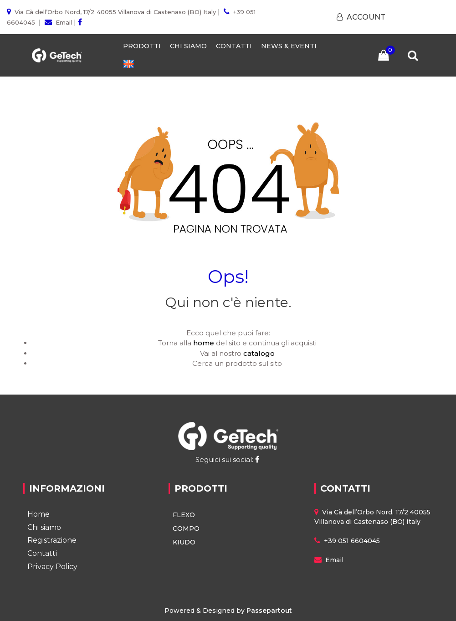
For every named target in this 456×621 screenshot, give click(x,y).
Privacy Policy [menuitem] (52, 566)
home (203, 343)
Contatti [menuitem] (42, 553)
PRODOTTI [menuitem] (142, 46)
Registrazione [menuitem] (52, 540)
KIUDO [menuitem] (184, 542)
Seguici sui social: (228, 459)
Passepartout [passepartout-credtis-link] (269, 610)
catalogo (259, 353)
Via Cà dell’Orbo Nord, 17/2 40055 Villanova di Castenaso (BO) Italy (115, 11)
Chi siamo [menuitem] (44, 527)
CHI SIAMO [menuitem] (188, 46)
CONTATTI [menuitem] (234, 46)
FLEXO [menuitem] (184, 515)
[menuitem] (128, 64)
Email (64, 22)
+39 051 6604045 (352, 541)
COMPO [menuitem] (186, 528)
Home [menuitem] (38, 514)
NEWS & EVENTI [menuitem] (289, 46)
